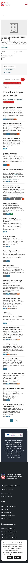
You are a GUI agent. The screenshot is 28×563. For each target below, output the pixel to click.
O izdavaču (7, 72)
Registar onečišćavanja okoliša (12, 123)
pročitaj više (4, 47)
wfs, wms (12, 199)
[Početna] (1, 15)
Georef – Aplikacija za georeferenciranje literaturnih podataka (12, 219)
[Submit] (23, 79)
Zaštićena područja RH (10, 344)
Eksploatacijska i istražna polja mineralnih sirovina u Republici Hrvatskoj (12, 282)
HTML (5, 119)
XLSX (11, 213)
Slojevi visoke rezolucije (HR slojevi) (13, 373)
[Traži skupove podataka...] (12, 79)
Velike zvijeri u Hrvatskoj (10, 359)
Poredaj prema (7, 85)
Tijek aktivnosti (8, 69)
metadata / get (10, 119)
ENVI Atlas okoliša (8, 265)
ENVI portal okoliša (9, 236)
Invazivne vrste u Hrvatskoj (11, 138)
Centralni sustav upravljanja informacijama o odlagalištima (12, 328)
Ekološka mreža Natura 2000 (11, 298)
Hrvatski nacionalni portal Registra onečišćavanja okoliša (13, 170)
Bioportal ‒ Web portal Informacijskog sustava (10, 154)
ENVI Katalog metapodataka (11, 251)
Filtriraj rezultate (8, 102)
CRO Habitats (7, 313)
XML (15, 119)
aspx (5, 133)
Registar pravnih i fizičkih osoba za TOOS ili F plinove (13, 405)
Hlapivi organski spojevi (10, 203)
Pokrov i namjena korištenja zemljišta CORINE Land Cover (12, 186)
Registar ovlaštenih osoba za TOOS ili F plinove (13, 389)
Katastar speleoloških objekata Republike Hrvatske (12, 108)
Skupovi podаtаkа (9, 66)
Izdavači (6, 15)
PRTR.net (16, 174)
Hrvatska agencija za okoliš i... (13, 17)
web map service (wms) (19, 197)
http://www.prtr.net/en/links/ (10, 179)
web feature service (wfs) (9, 197)
